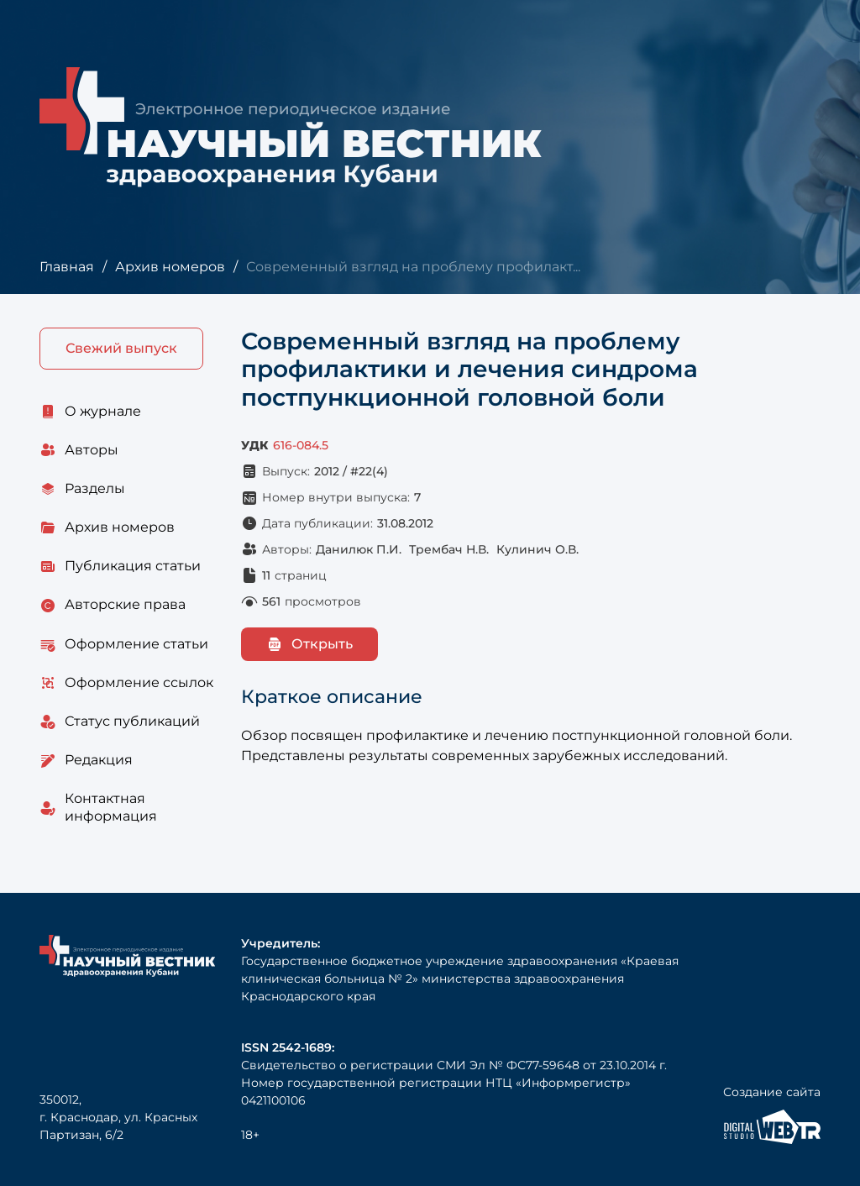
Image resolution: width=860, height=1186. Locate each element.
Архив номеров (170, 267)
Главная (66, 267)
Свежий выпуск (121, 348)
